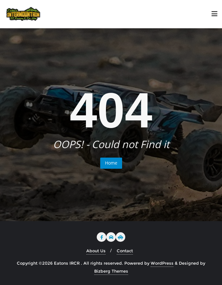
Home (111, 163)
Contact (125, 250)
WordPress (162, 263)
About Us (96, 250)
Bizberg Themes (111, 271)
